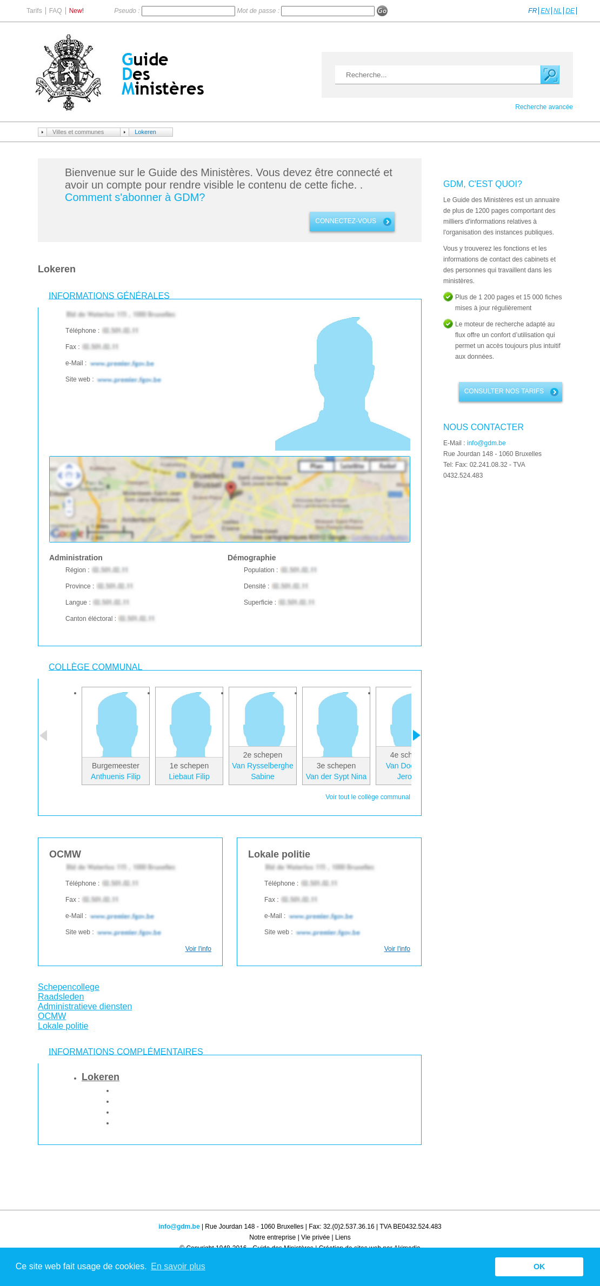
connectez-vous (345, 221)
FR (532, 11)
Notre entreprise (272, 1237)
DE (570, 11)
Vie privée (315, 1237)
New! (76, 11)
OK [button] (539, 1266)
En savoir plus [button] (178, 1266)
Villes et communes (78, 132)
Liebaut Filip (189, 776)
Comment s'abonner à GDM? (135, 197)
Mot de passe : (259, 11)
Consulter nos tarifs (504, 391)
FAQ (55, 11)
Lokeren (145, 132)
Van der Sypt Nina (336, 776)
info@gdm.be (486, 443)
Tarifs (34, 11)
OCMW (52, 1016)
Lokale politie (63, 1025)
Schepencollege (68, 987)
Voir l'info (198, 949)
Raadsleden (61, 996)
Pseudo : (128, 11)
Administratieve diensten (85, 1006)
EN (545, 11)
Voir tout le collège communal (367, 797)
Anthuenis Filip (116, 776)
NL (558, 11)
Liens (343, 1237)
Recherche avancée (544, 107)
